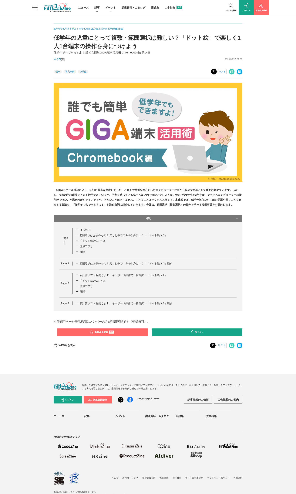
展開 (82, 251)
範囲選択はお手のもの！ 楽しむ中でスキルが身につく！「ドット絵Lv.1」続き (126, 263)
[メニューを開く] (34, 7)
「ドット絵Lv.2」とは (93, 280)
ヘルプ (115, 478)
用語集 (155, 7)
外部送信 (237, 478)
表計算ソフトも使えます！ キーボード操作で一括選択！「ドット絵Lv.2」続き (126, 303)
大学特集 (173, 7)
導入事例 (69, 71)
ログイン (197, 332)
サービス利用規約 (194, 478)
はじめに (85, 229)
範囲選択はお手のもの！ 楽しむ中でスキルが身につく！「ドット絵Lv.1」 (123, 235)
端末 (57, 71)
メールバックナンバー (148, 398)
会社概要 (176, 478)
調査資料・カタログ (133, 7)
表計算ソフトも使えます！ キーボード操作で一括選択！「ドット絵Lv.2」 (123, 275)
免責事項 (163, 478)
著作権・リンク (130, 478)
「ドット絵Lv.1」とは (93, 240)
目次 (192, 218)
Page (65, 263)
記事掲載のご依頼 (198, 399)
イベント (110, 8)
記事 (97, 8)
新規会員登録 (102, 332)
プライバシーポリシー (218, 478)
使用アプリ (86, 246)
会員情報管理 (149, 478)
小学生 (83, 71)
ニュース (83, 7)
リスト (222, 71)
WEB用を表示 (64, 345)
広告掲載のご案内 (228, 399)
